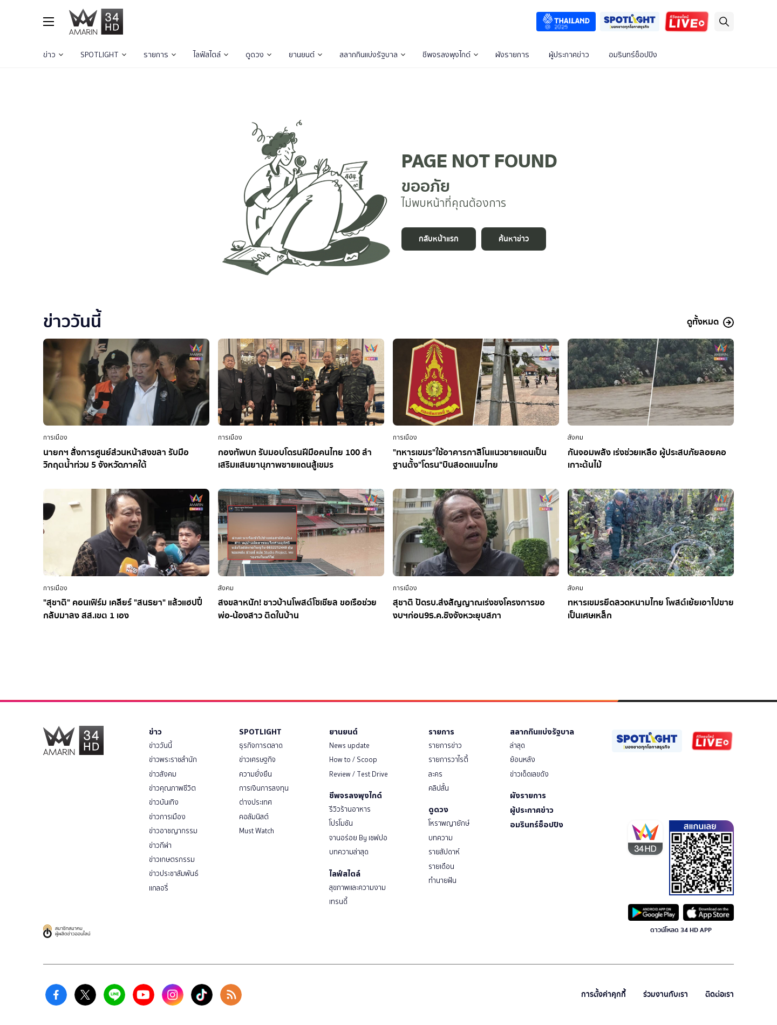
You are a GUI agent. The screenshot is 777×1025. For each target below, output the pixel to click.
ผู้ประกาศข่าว (569, 54)
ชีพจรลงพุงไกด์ (450, 54)
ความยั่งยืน (255, 774)
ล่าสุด (517, 745)
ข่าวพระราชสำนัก (173, 759)
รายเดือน (441, 866)
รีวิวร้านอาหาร (350, 809)
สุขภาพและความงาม (357, 887)
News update (349, 745)
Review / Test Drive (358, 774)
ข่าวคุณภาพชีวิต (172, 788)
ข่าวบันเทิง (164, 802)
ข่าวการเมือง (167, 817)
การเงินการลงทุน (264, 788)
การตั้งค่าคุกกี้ (603, 994)
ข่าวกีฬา (160, 845)
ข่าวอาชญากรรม (173, 831)
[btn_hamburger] (48, 21)
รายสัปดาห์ (444, 852)
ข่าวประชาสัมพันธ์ (174, 873)
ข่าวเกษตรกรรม (172, 859)
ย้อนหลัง (522, 759)
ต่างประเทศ (255, 802)
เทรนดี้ (338, 901)
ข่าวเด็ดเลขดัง (529, 774)
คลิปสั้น (438, 788)
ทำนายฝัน (442, 880)
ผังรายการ (512, 54)
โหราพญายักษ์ (448, 823)
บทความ (440, 838)
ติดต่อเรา (719, 994)
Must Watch (256, 831)
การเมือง (55, 437)
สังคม (575, 437)
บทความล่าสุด (349, 852)
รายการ (160, 54)
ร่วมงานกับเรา (665, 994)
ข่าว (53, 54)
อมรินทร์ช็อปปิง (633, 54)
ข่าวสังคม (162, 774)
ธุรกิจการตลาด (261, 745)
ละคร (435, 774)
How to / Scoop (353, 759)
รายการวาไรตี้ (448, 759)
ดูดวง (258, 54)
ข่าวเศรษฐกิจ (257, 759)
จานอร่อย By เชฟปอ (358, 838)
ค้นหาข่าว (514, 239)
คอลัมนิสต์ (254, 817)
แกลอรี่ (158, 888)
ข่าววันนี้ (160, 745)
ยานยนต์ (305, 54)
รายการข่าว (445, 745)
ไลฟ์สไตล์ (210, 54)
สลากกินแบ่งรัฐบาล (372, 54)
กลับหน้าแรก (439, 239)
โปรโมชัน (341, 823)
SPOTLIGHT (103, 54)
